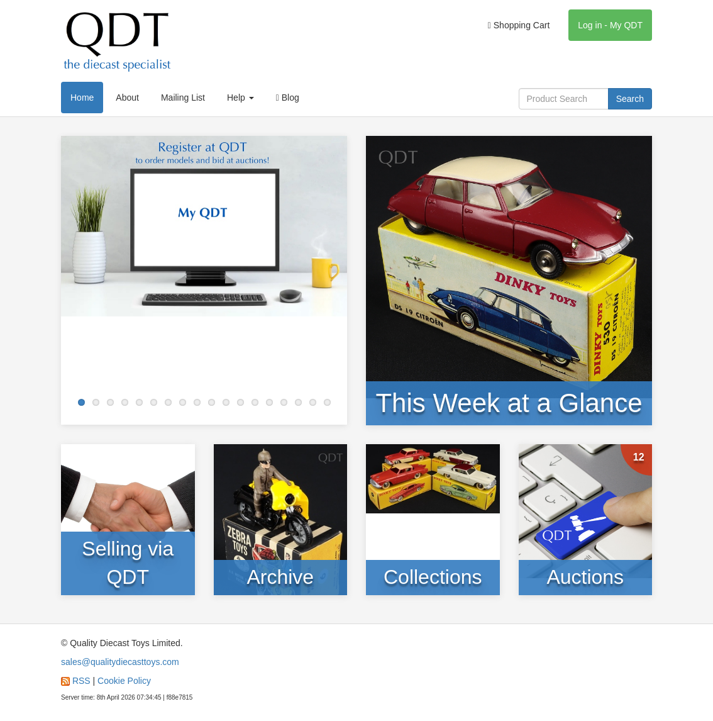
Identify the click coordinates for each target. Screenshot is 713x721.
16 (298, 402)
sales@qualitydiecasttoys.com (120, 662)
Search (630, 99)
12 (240, 402)
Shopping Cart (519, 25)
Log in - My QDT (610, 25)
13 (254, 402)
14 (269, 402)
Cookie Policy (124, 681)
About (127, 97)
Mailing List (183, 97)
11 (226, 402)
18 (327, 402)
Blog (287, 97)
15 (283, 402)
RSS (81, 681)
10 (211, 402)
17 (312, 402)
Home (82, 97)
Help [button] (240, 97)
